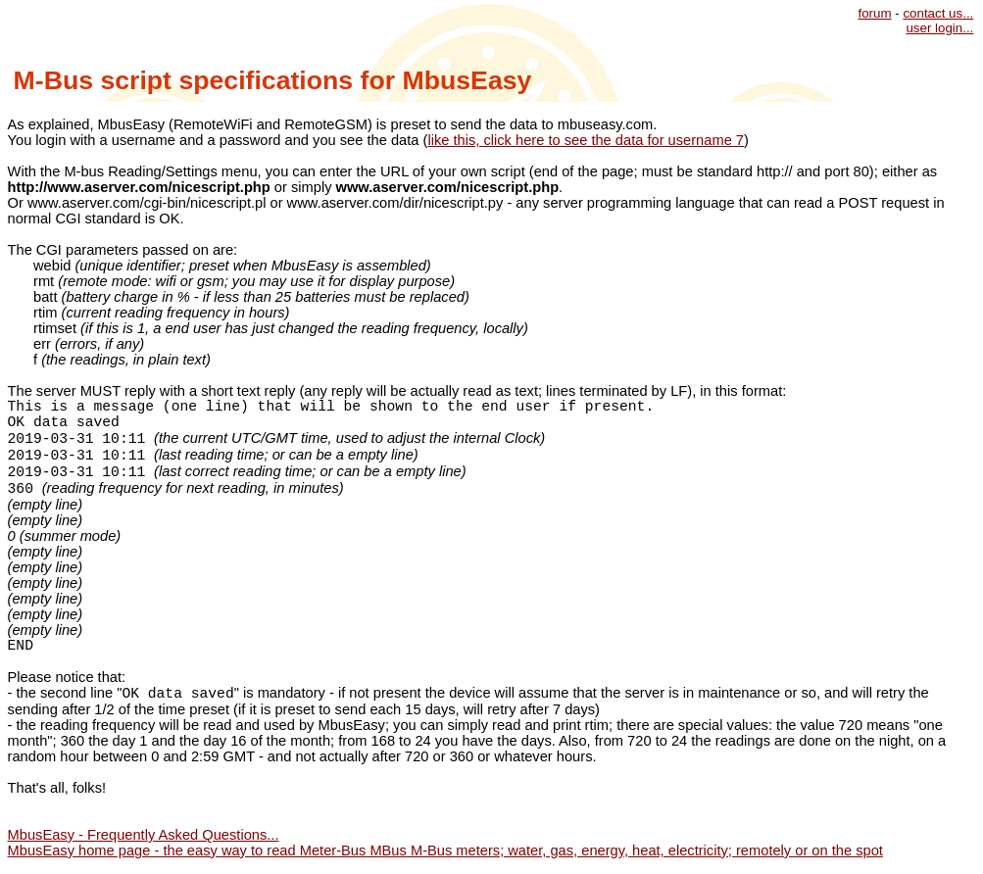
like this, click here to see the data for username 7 (585, 140)
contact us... (938, 13)
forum (874, 13)
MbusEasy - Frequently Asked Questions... (143, 835)
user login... (939, 28)
